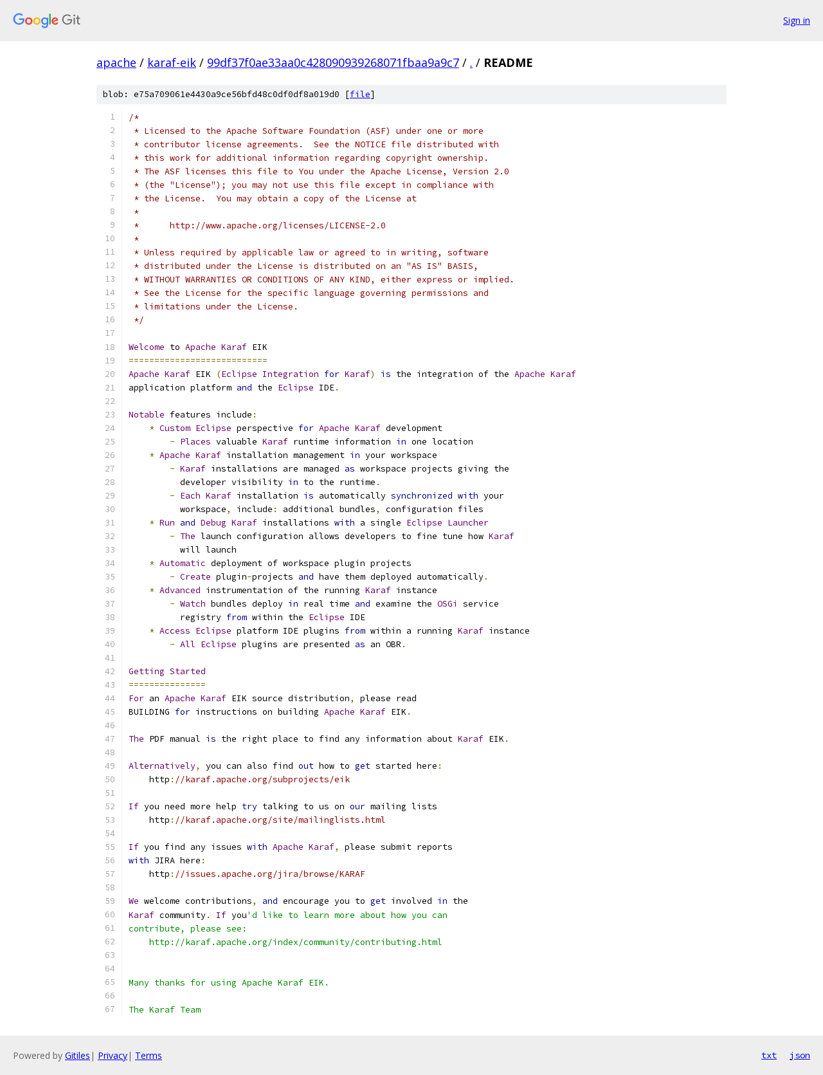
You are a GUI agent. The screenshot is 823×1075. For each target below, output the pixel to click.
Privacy (112, 1055)
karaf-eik (171, 62)
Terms (148, 1055)
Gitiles (77, 1055)
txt (769, 1055)
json (800, 1055)
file (360, 94)
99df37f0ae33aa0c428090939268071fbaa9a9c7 (333, 62)
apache (116, 62)
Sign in (796, 20)
